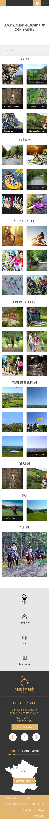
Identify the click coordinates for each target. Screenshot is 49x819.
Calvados (36, 750)
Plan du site (29, 798)
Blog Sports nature (16, 804)
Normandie (23, 750)
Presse (41, 810)
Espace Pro (26, 810)
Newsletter (38, 804)
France (11, 750)
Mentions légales (11, 798)
